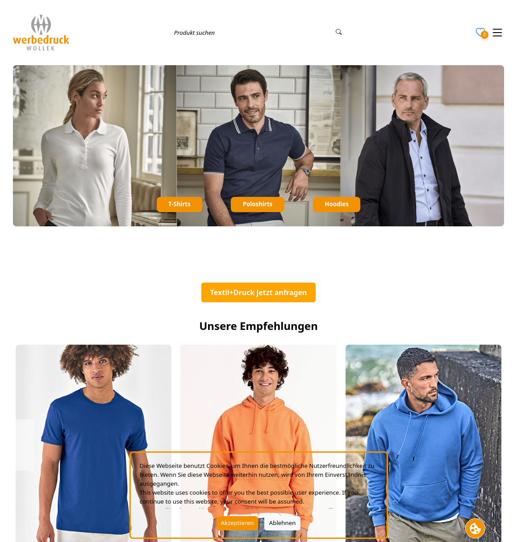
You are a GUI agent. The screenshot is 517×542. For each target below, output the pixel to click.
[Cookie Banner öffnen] (475, 528)
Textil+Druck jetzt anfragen (258, 292)
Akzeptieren (237, 523)
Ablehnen (282, 523)
